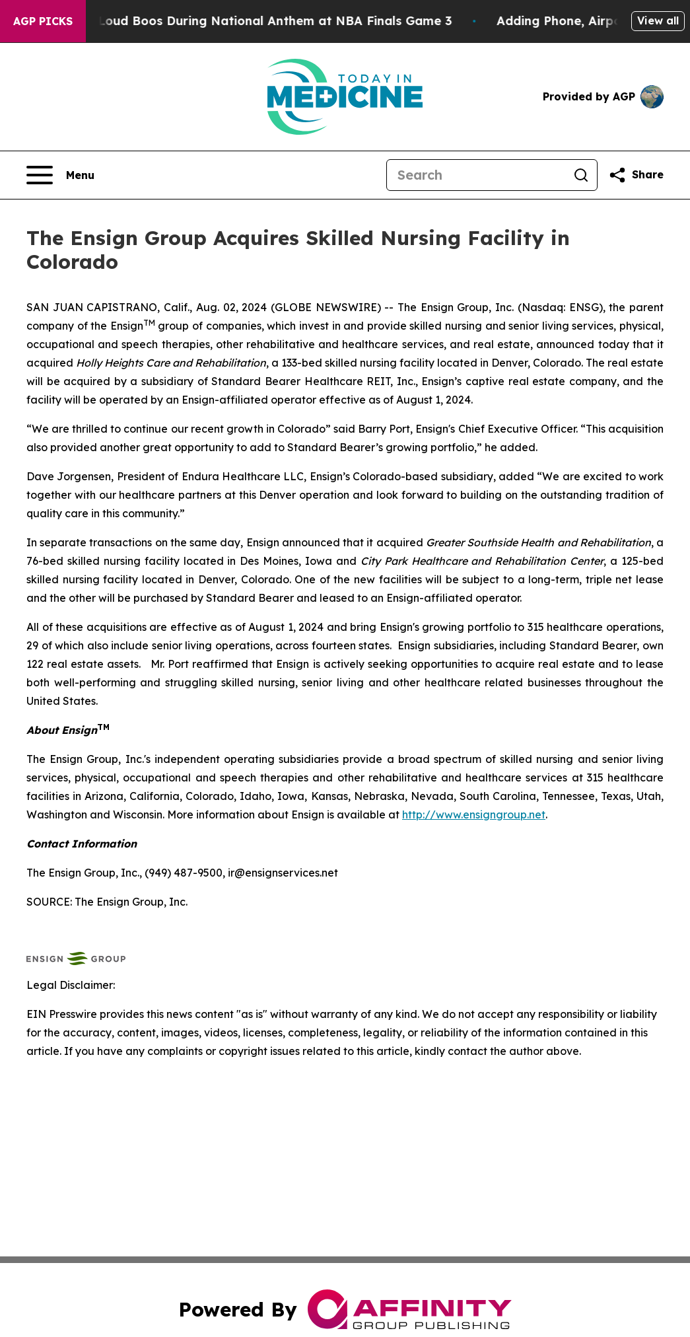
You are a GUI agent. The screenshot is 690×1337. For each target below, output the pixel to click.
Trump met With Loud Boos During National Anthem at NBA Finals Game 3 (239, 20)
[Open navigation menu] (60, 175)
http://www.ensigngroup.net (473, 814)
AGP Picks (43, 21)
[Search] (476, 175)
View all (658, 20)
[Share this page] (636, 175)
